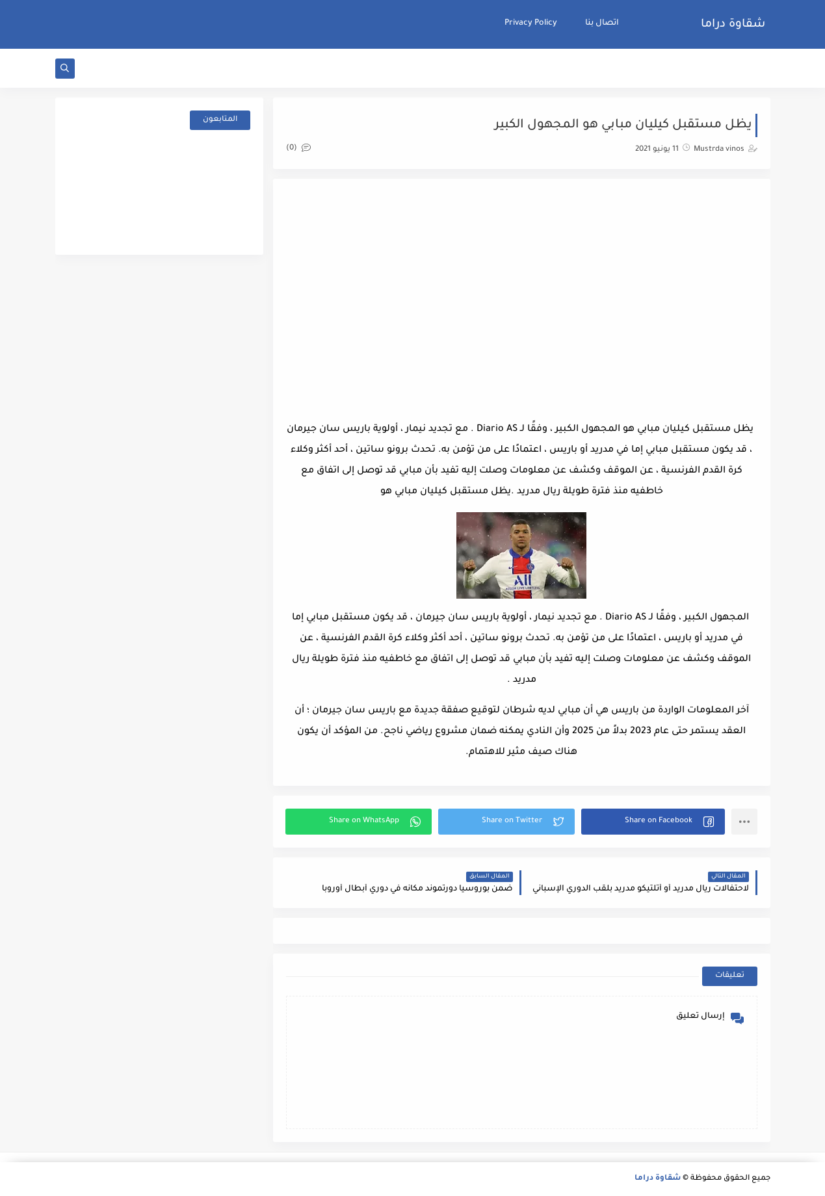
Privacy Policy (530, 23)
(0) (298, 148)
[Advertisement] (521, 296)
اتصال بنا (602, 23)
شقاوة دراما (733, 24)
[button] (653, 822)
